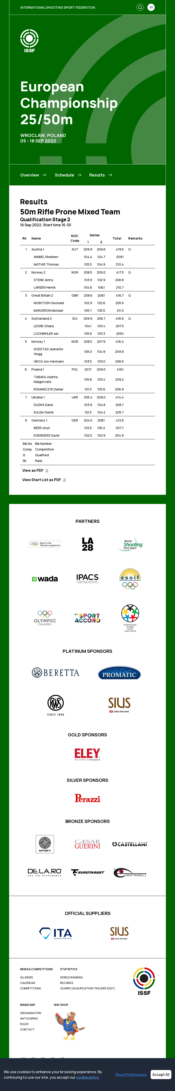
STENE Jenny (43, 280)
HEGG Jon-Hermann (49, 361)
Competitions (30, 988)
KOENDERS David (46, 435)
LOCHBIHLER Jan (46, 333)
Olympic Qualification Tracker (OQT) (87, 988)
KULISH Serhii (44, 412)
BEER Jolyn (42, 428)
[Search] (140, 7)
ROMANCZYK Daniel (48, 389)
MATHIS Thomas (46, 264)
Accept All (161, 1074)
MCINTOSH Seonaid (49, 303)
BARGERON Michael (48, 310)
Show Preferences (131, 1074)
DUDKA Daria (43, 405)
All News (26, 977)
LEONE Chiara (44, 326)
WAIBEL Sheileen (46, 257)
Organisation (30, 1013)
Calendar (27, 983)
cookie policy (87, 1077)
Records (66, 983)
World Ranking (71, 977)
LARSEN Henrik (45, 287)
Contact (27, 1029)
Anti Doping (29, 1018)
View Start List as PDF (44, 479)
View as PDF (35, 470)
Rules (24, 1024)
